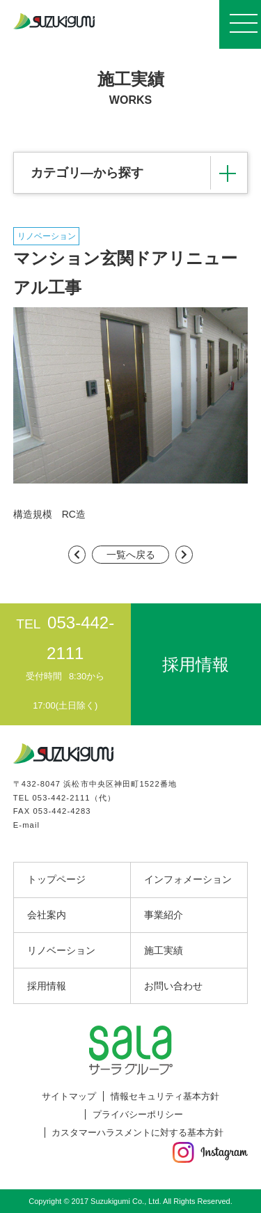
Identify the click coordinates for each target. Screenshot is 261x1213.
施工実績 (163, 950)
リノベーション (61, 950)
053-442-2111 (61, 798)
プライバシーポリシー (138, 1114)
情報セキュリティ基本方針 (165, 1096)
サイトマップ (69, 1096)
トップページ (56, 879)
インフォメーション (188, 879)
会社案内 (46, 914)
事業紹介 (163, 914)
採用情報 (46, 985)
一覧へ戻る (130, 554)
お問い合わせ (173, 985)
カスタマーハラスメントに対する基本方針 (137, 1132)
